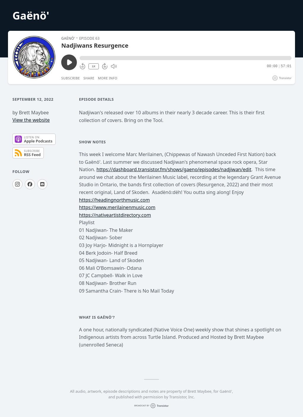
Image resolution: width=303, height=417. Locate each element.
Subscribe (70, 78)
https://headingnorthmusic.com (114, 200)
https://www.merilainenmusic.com (117, 207)
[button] (185, 58)
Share (88, 78)
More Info (107, 78)
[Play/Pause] (34, 57)
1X (93, 66)
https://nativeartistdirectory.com (115, 215)
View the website (31, 120)
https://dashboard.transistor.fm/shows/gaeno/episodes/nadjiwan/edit (173, 169)
